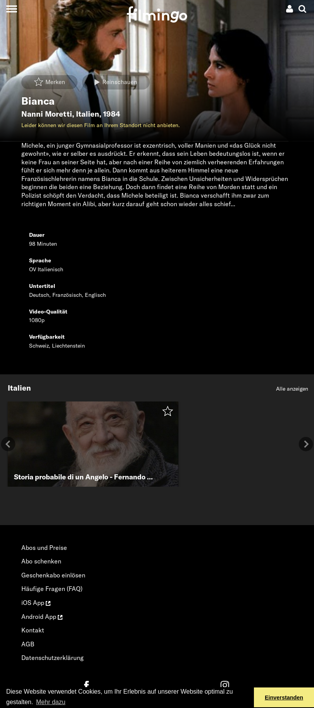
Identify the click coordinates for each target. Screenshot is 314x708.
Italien (87, 114)
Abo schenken (41, 561)
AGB (28, 644)
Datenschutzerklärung (52, 657)
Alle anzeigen (292, 388)
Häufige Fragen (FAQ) (52, 589)
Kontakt (32, 630)
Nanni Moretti (46, 114)
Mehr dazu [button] (51, 702)
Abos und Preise (44, 547)
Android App (41, 616)
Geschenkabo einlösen (53, 575)
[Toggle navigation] (11, 8)
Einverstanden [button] (284, 697)
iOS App (35, 602)
